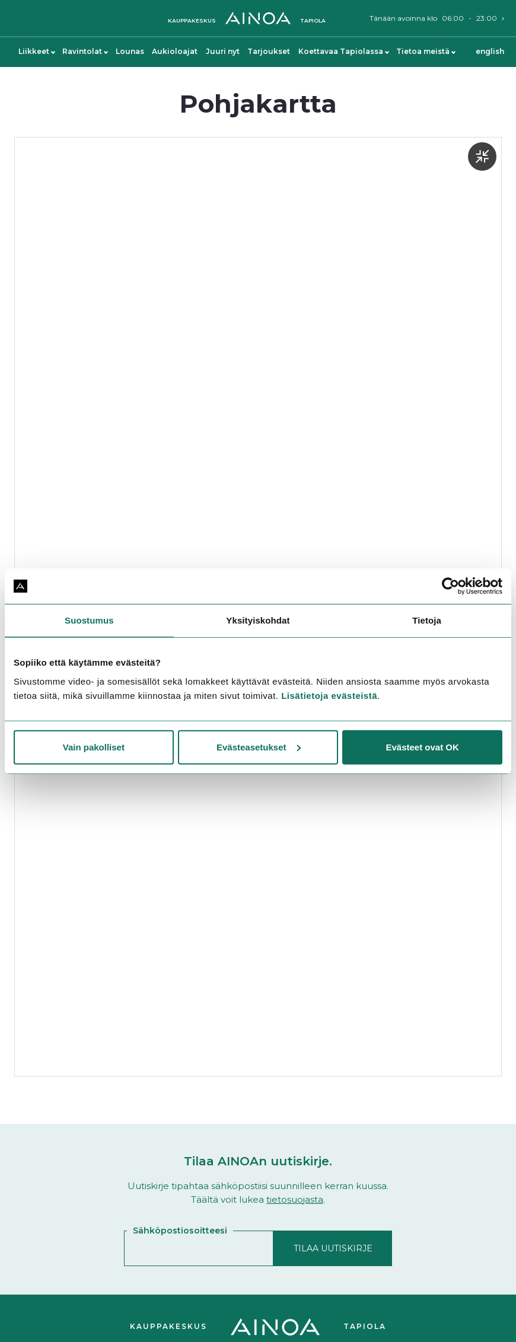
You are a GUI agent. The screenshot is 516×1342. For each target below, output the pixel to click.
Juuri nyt (223, 51)
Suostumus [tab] (89, 620)
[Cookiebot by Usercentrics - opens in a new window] (450, 586)
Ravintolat (84, 51)
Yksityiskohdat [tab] (257, 620)
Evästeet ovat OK (422, 747)
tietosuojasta (294, 1199)
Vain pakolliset (94, 747)
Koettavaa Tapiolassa (343, 51)
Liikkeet (36, 51)
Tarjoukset (268, 51)
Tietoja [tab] (426, 620)
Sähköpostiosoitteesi (180, 1230)
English (490, 51)
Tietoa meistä (425, 51)
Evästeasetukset (258, 747)
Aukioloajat (175, 51)
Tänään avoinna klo (433, 18)
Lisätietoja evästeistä (329, 695)
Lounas (130, 51)
